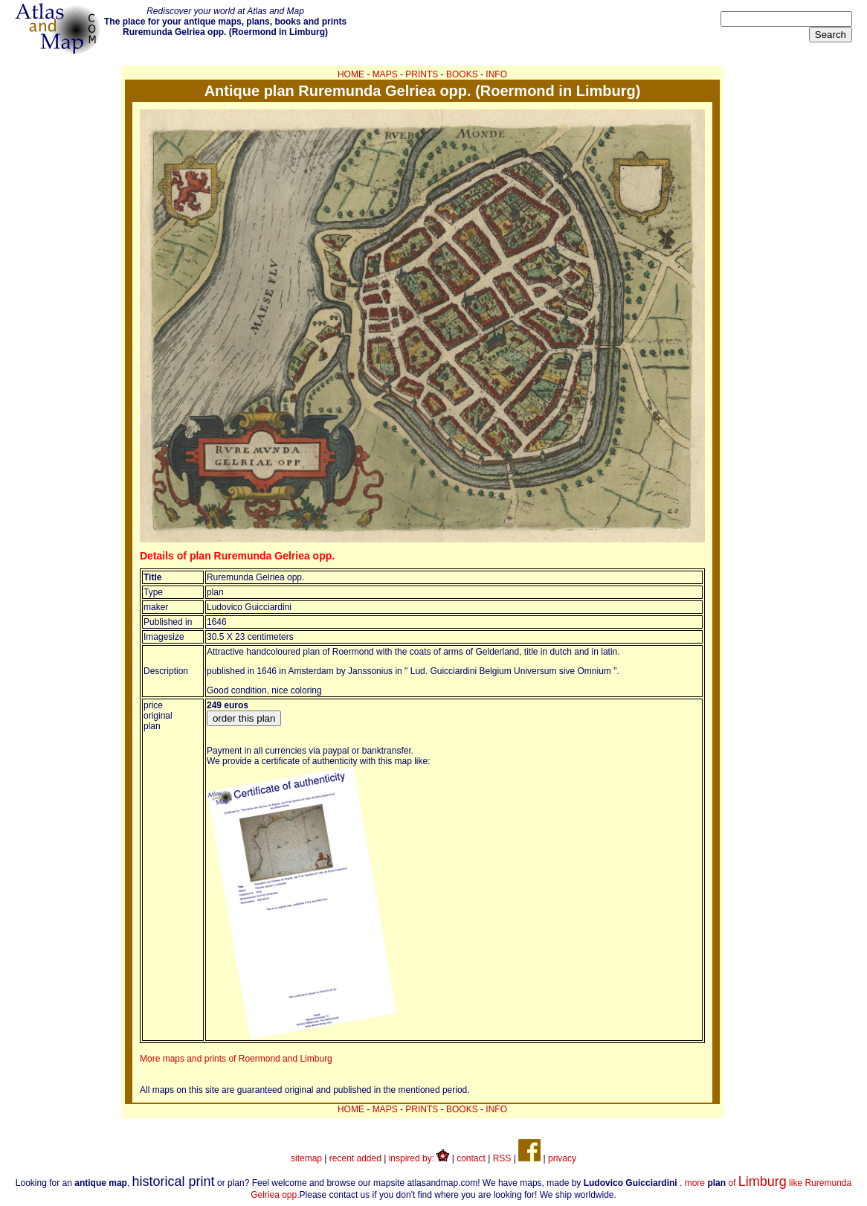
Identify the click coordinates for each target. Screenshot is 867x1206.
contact (471, 1158)
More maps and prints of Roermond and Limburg (236, 1058)
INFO (496, 74)
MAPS (385, 74)
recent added (355, 1158)
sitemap (306, 1158)
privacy (562, 1158)
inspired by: (419, 1158)
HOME (351, 74)
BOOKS (462, 74)
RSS (502, 1158)
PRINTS (421, 74)
